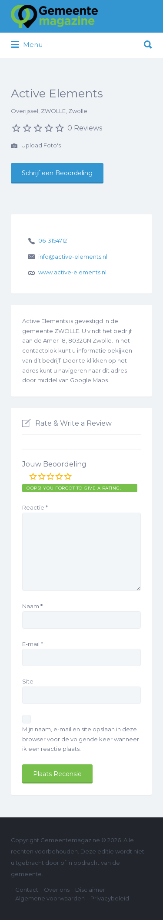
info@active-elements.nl (72, 256)
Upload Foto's (36, 146)
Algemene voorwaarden (50, 898)
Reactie (35, 507)
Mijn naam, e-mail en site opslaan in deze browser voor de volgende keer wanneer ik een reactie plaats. (80, 739)
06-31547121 (53, 240)
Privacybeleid (109, 898)
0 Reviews (84, 128)
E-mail (32, 643)
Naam (32, 606)
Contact (26, 889)
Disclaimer (90, 889)
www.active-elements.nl (72, 272)
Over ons (57, 889)
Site (27, 681)
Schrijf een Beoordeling (57, 173)
